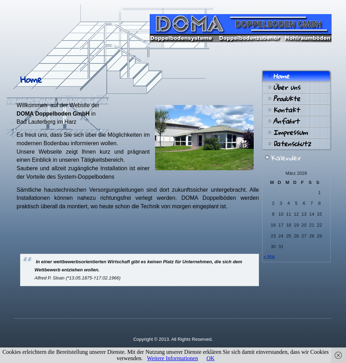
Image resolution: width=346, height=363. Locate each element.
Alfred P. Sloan (49, 278)
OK (210, 358)
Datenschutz (292, 144)
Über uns (286, 87)
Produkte (286, 99)
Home (281, 76)
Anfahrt (286, 121)
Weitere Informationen (172, 358)
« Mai (269, 256)
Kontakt (286, 110)
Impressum (290, 132)
